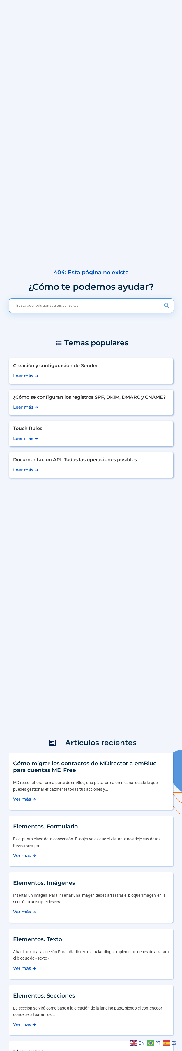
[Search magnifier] (166, 305)
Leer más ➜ (25, 376)
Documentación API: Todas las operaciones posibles (75, 459)
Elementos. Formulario (45, 826)
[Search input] (88, 305)
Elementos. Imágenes (44, 882)
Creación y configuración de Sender (55, 365)
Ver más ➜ (24, 799)
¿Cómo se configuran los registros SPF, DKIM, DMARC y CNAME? (89, 397)
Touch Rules (27, 428)
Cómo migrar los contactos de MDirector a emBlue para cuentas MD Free (85, 766)
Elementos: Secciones (44, 995)
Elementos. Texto (37, 939)
